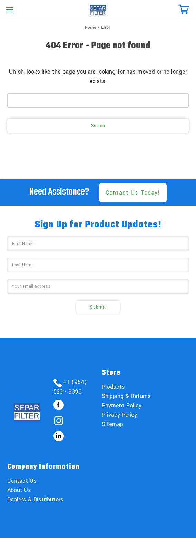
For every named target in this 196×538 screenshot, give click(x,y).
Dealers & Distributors (35, 499)
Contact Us (22, 481)
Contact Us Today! (133, 193)
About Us (19, 490)
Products (113, 387)
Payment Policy (121, 405)
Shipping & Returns (126, 396)
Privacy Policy (119, 415)
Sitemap (112, 424)
